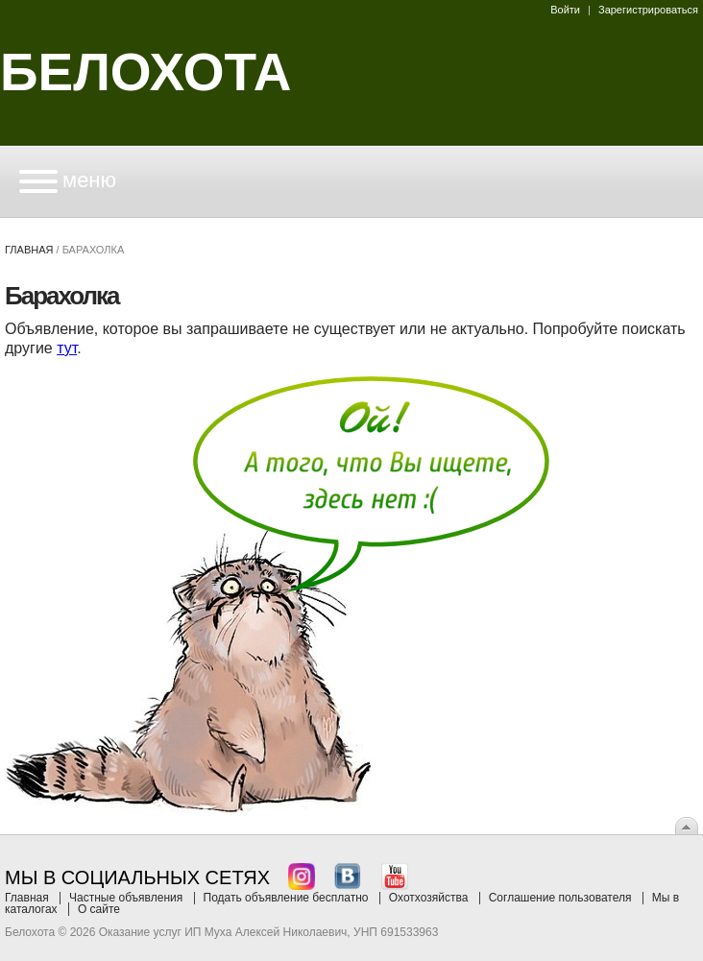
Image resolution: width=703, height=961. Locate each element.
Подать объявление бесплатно (286, 897)
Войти (565, 9)
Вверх (686, 825)
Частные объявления (125, 897)
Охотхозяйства (429, 897)
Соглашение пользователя (560, 897)
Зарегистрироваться (648, 9)
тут (67, 348)
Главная (29, 249)
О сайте (99, 909)
